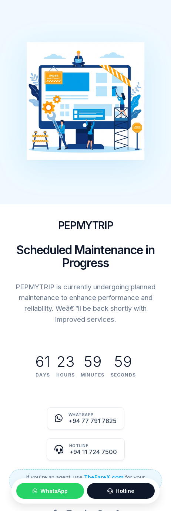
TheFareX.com (104, 477)
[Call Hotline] (86, 449)
